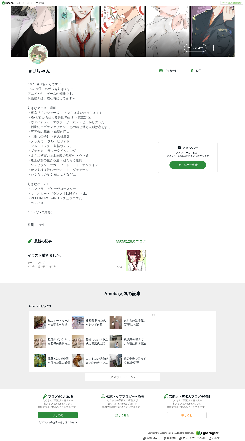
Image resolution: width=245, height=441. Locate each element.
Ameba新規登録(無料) (231, 2)
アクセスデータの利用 (192, 438)
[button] (195, 48)
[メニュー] (214, 48)
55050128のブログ (131, 241)
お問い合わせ (152, 438)
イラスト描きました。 (45, 255)
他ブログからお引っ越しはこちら (56, 422)
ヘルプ (214, 438)
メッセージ (168, 71)
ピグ (195, 71)
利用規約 (170, 438)
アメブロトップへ (122, 377)
